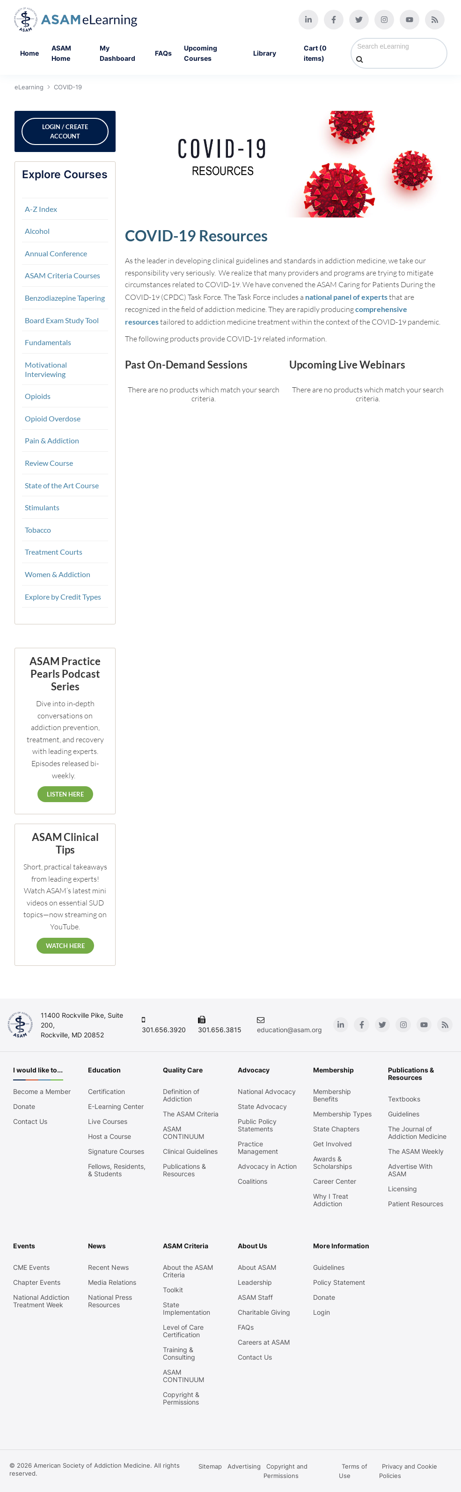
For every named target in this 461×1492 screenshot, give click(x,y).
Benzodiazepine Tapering (64, 297)
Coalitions (252, 1181)
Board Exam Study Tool (61, 320)
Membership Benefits (332, 1095)
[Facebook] (334, 19)
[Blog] (435, 19)
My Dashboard (117, 53)
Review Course (48, 462)
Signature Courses (116, 1151)
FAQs (163, 53)
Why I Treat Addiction (330, 1200)
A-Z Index (40, 208)
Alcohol (36, 230)
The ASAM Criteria (191, 1114)
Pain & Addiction (51, 440)
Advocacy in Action (267, 1166)
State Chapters (336, 1129)
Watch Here (64, 945)
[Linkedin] (308, 19)
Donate (24, 1106)
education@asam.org (290, 1030)
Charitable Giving (264, 1312)
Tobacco (37, 529)
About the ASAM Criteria (188, 1271)
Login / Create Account (65, 131)
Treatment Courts (53, 551)
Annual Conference (55, 253)
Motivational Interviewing (45, 369)
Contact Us (30, 1121)
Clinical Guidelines (190, 1151)
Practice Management (258, 1147)
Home (29, 53)
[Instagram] (384, 19)
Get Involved (332, 1144)
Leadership (255, 1282)
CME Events (31, 1267)
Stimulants (41, 507)
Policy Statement (339, 1282)
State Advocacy (262, 1106)
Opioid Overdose (52, 418)
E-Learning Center (116, 1106)
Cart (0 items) (315, 53)
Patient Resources (415, 1204)
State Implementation (186, 1308)
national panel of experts (346, 296)
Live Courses (107, 1121)
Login (321, 1312)
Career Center (334, 1181)
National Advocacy (267, 1091)
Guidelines (403, 1114)
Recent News (108, 1267)
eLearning (28, 87)
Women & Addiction (57, 574)
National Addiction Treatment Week (41, 1301)
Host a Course (109, 1136)
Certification (106, 1091)
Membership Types (342, 1114)
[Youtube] (409, 19)
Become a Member (42, 1091)
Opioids (37, 395)
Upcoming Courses (200, 53)
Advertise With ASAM (410, 1170)
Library (272, 53)
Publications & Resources (184, 1170)
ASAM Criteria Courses (62, 275)
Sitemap (210, 1466)
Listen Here (64, 794)
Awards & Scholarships (332, 1162)
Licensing (402, 1189)
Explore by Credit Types (62, 596)
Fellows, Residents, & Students (117, 1170)
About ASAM (257, 1267)
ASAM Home (61, 53)
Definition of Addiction (181, 1095)
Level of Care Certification (183, 1331)
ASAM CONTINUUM (183, 1132)
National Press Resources (110, 1301)
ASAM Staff (255, 1297)
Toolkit (173, 1290)
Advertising (244, 1466)
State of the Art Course (61, 485)
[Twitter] (359, 19)
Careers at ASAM (264, 1342)
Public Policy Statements (257, 1125)
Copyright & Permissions (181, 1398)
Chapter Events (36, 1282)
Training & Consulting (179, 1353)
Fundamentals (47, 342)
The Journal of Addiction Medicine (417, 1132)
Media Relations (112, 1282)
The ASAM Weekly (416, 1151)
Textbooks (404, 1099)
